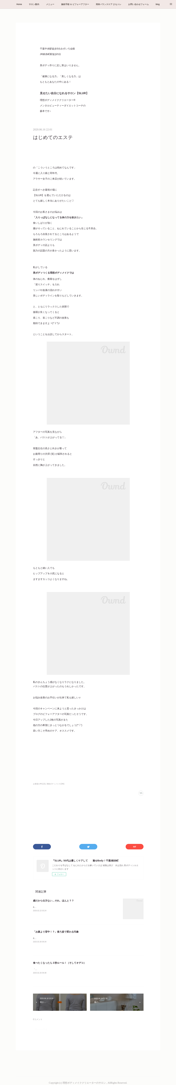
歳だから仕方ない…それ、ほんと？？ (53, 900)
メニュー (50, 4)
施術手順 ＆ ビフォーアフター (75, 4)
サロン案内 (34, 4)
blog (158, 4)
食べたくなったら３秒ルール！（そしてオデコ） (59, 962)
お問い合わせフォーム (138, 4)
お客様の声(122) (39, 784)
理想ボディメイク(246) (55, 784)
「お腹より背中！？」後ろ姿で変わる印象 (56, 931)
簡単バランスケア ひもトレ (108, 4)
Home (19, 4)
